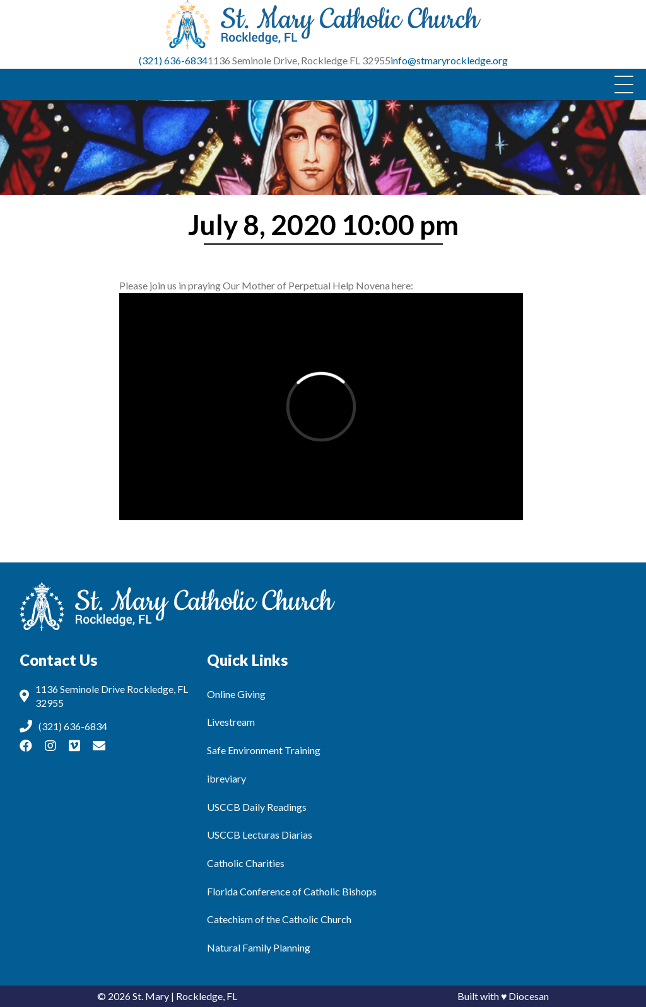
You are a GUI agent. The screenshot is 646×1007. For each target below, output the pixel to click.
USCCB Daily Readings (257, 807)
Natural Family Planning (258, 947)
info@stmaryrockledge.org (449, 60)
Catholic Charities (246, 863)
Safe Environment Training (263, 750)
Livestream (231, 722)
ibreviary (226, 778)
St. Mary (150, 996)
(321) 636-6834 (173, 60)
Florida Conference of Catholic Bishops (292, 891)
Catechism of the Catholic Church (279, 919)
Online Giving (236, 694)
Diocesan (528, 996)
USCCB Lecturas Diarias (259, 835)
